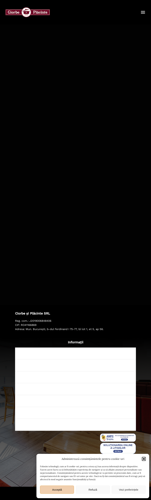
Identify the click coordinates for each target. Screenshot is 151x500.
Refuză (93, 489)
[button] (144, 459)
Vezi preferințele (128, 489)
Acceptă (57, 489)
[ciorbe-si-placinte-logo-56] (27, 9)
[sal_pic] (118, 435)
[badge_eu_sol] (118, 444)
